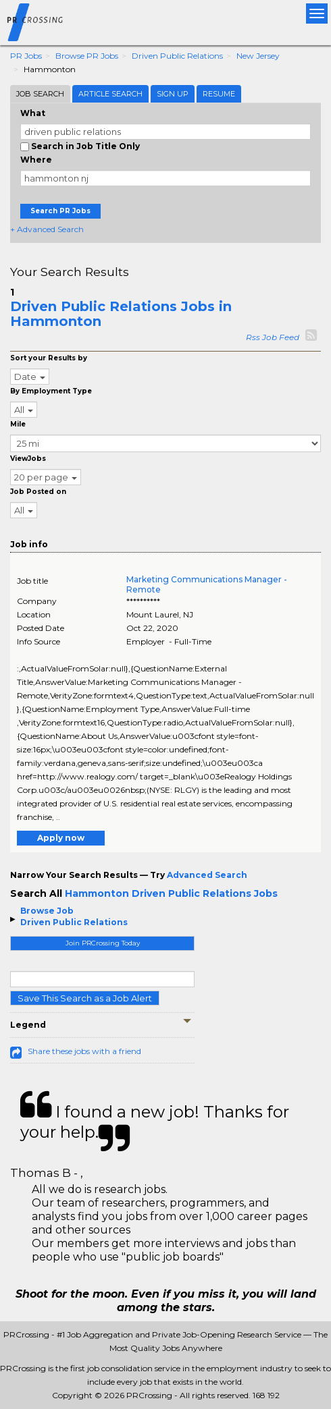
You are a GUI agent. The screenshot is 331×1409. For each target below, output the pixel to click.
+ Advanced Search (47, 229)
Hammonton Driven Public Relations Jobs (171, 893)
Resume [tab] (219, 94)
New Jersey (258, 56)
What (32, 113)
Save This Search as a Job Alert (85, 998)
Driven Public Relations (177, 56)
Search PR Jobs (60, 210)
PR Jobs (26, 56)
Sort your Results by (48, 358)
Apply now (60, 838)
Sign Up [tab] (172, 94)
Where (36, 160)
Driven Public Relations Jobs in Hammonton (121, 313)
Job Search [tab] (40, 94)
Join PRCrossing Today (103, 943)
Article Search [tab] (110, 94)
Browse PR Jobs (86, 56)
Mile (18, 424)
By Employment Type (51, 391)
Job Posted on (38, 491)
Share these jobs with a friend (84, 1051)
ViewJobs (28, 458)
